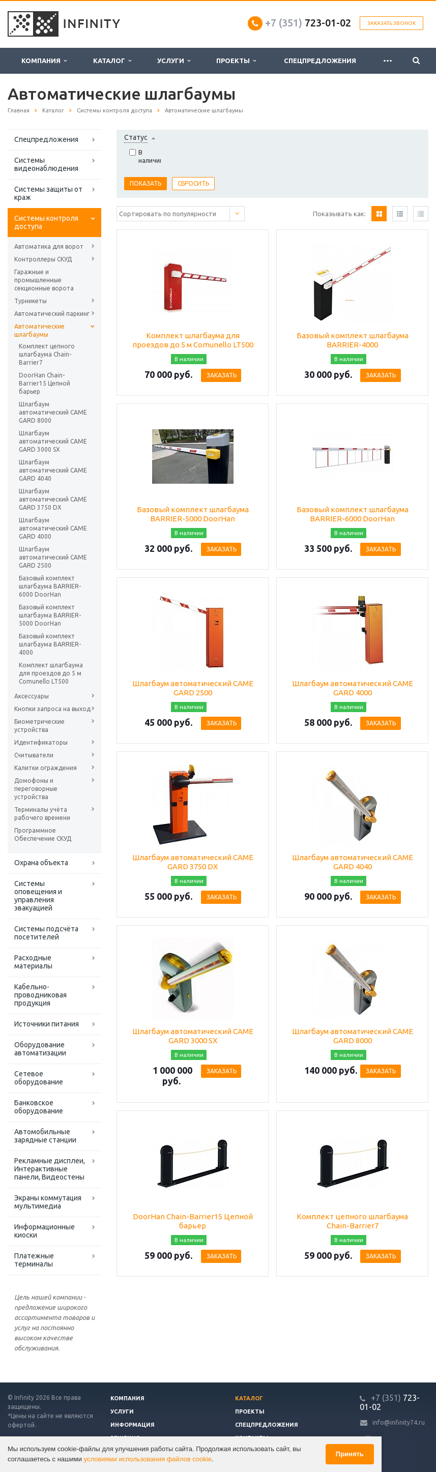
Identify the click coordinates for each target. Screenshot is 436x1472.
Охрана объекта (41, 863)
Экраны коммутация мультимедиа (47, 1202)
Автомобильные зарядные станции (45, 1136)
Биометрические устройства (39, 725)
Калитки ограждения (45, 767)
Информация (132, 1425)
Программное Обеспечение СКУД (42, 834)
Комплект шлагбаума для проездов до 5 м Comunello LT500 (51, 673)
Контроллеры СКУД (43, 259)
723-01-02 (308, 22)
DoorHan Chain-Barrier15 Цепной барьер (44, 383)
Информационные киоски (44, 1231)
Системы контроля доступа (46, 222)
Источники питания (46, 1024)
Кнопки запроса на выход (52, 708)
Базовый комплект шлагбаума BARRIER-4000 (50, 644)
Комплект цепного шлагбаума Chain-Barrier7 (47, 354)
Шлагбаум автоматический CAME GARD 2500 (53, 557)
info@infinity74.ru (398, 1422)
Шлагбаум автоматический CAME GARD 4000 (53, 528)
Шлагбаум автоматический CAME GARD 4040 (53, 470)
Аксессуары (31, 696)
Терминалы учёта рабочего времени (42, 813)
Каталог (112, 61)
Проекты (236, 61)
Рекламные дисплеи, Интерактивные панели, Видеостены (49, 1169)
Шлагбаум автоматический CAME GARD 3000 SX (53, 441)
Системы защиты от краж (48, 193)
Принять (350, 1454)
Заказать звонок (391, 23)
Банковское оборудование (38, 1107)
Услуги (173, 61)
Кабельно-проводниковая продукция (40, 995)
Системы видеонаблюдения (46, 164)
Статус (136, 137)
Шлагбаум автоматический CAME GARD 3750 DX (53, 499)
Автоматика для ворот (48, 246)
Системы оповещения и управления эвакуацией (38, 895)
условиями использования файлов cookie (148, 1459)
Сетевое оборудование (38, 1078)
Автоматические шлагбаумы (39, 330)
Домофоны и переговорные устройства (35, 788)
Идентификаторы (41, 742)
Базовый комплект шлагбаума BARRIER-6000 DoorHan (50, 586)
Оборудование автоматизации (40, 1049)
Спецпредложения (320, 60)
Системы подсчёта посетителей (46, 933)
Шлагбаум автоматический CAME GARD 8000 (53, 412)
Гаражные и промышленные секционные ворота (44, 280)
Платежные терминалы (34, 1260)
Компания (44, 61)
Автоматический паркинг (52, 313)
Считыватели (33, 755)
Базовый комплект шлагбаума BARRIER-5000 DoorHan (50, 615)
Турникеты (30, 301)
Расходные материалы (33, 962)
